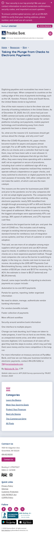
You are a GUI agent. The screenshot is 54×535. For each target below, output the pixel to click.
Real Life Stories (13, 414)
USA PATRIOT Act (9, 494)
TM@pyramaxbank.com (12, 364)
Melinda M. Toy (11, 368)
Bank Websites (6, 530)
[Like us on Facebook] (4, 509)
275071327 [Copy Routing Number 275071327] (13, 26)
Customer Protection (10, 491)
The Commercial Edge (16, 418)
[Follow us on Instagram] (10, 509)
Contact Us (8, 459)
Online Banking (44, 26)
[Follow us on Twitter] (22, 509)
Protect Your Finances (16, 409)
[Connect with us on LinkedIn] (16, 509)
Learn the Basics (13, 400)
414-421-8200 (7, 454)
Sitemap (5, 489)
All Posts (10, 423)
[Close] (51, 3)
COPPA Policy (7, 497)
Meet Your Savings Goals (17, 404)
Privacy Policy (7, 486)
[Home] (13, 33)
